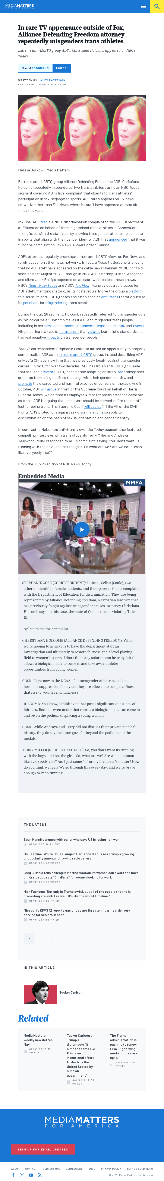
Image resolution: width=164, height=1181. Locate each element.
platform (136, 291)
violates (94, 331)
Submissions (74, 1168)
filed (44, 221)
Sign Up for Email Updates (43, 1149)
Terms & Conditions (140, 1168)
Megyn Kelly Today (42, 285)
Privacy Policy (111, 1168)
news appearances (59, 325)
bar (120, 371)
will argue (48, 389)
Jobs (91, 1168)
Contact (31, 1168)
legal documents (110, 325)
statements (85, 325)
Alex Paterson (53, 80)
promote (25, 383)
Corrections (51, 1168)
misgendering (56, 302)
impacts (53, 337)
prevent (46, 371)
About (15, 1168)
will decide (92, 406)
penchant (31, 302)
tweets (138, 325)
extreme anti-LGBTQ (75, 354)
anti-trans (109, 296)
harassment (69, 331)
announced (118, 239)
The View (82, 285)
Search (157, 6)
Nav (140, 6)
